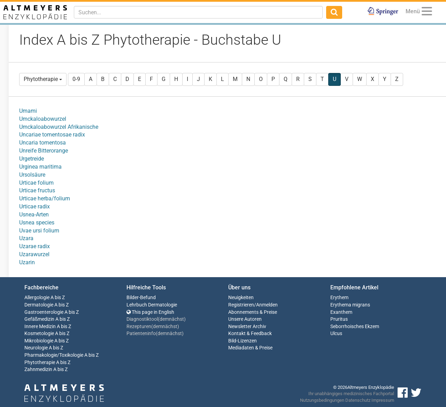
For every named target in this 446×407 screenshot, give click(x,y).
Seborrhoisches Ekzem (354, 327)
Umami (28, 111)
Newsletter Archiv (247, 327)
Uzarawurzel (34, 254)
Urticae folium (36, 182)
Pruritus (339, 319)
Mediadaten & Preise (250, 348)
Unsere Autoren (245, 319)
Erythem (339, 298)
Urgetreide (31, 158)
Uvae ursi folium (39, 230)
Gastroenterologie (43, 312)
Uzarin (27, 262)
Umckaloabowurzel (42, 119)
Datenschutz (357, 400)
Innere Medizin (40, 327)
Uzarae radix (34, 246)
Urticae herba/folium (44, 198)
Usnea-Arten (34, 214)
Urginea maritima (40, 166)
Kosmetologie (39, 333)
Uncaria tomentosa (42, 142)
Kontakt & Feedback (250, 333)
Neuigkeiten (241, 298)
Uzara (26, 238)
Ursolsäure (32, 174)
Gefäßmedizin (39, 319)
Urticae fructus (37, 190)
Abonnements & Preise (252, 312)
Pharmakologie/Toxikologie (53, 355)
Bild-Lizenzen (242, 341)
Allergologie (36, 298)
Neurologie (36, 348)
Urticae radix (34, 206)
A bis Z (58, 298)
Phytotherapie (43, 79)
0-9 (76, 79)
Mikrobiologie (38, 341)
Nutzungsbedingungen (322, 400)
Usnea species (36, 222)
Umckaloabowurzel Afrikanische (58, 127)
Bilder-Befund (141, 298)
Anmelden (267, 305)
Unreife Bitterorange (43, 150)
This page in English (150, 312)
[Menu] (427, 12)
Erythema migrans (350, 305)
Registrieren (241, 305)
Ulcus (336, 333)
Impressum (382, 400)
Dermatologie (38, 305)
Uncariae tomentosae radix (52, 134)
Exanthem (341, 312)
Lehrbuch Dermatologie (151, 305)
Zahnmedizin (38, 369)
